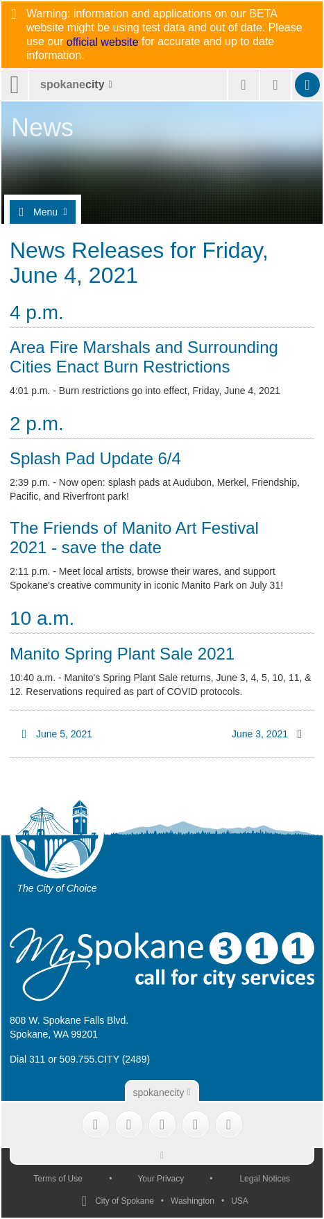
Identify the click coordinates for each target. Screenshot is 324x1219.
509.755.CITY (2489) (105, 1059)
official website (103, 42)
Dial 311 (27, 1059)
